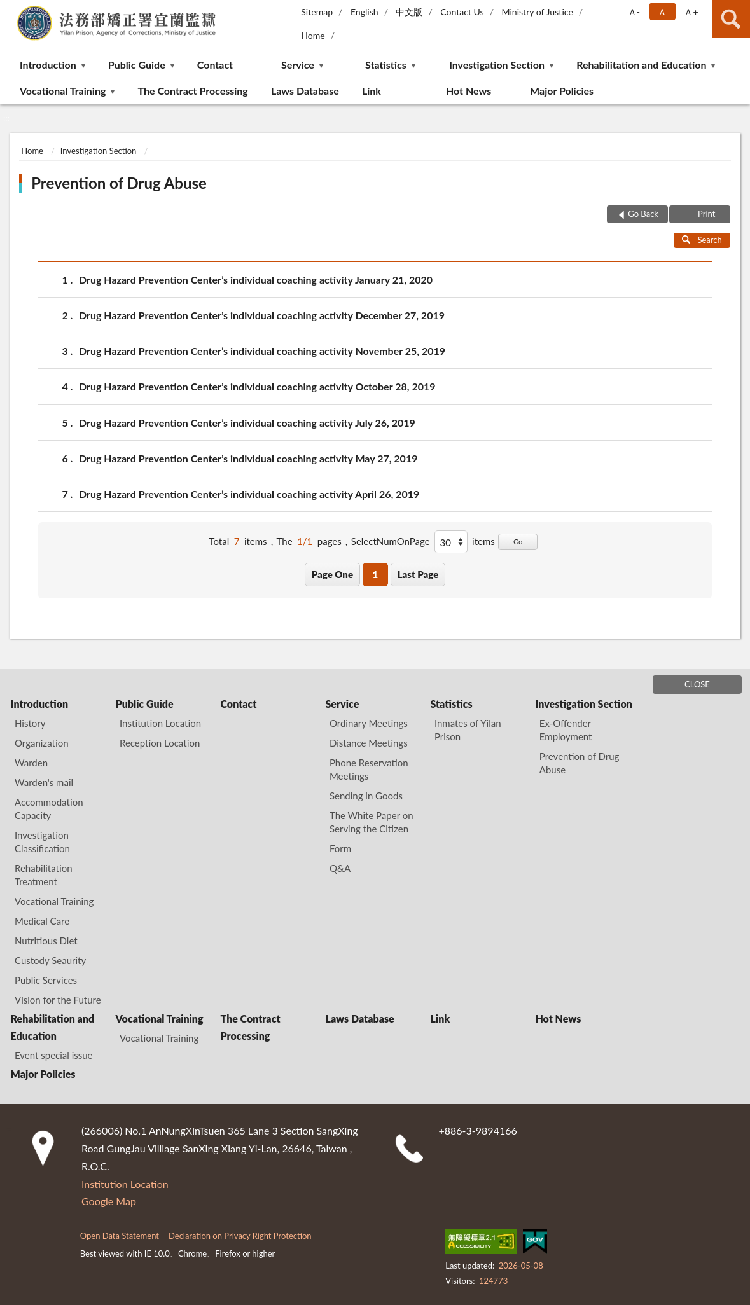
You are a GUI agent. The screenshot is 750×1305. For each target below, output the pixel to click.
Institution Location (160, 723)
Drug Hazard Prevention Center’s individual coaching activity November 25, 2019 (262, 350)
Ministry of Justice (537, 11)
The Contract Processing (192, 91)
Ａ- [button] (634, 11)
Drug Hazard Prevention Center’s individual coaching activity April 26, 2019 (249, 494)
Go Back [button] (643, 214)
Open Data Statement (119, 1236)
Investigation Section (497, 65)
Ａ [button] (662, 11)
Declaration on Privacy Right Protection (240, 1236)
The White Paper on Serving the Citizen (371, 822)
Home (312, 35)
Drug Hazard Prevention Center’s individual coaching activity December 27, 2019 (262, 315)
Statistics (385, 65)
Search (702, 240)
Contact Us (461, 11)
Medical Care (42, 921)
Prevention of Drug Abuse (119, 183)
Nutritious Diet (46, 940)
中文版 (409, 11)
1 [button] (375, 574)
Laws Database (305, 91)
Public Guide (136, 65)
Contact (215, 65)
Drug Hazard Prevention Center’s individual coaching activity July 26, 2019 (247, 422)
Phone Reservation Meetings (369, 769)
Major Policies (562, 91)
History (30, 723)
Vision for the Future (58, 999)
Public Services (46, 980)
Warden (31, 762)
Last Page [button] (418, 574)
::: (10, 9)
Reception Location (160, 743)
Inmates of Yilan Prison (467, 729)
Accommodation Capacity (49, 808)
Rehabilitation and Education (641, 65)
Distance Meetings (369, 743)
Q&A (340, 868)
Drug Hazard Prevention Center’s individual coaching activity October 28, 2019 (257, 386)
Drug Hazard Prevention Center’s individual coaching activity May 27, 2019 (248, 458)
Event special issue (54, 1055)
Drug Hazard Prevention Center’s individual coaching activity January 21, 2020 (256, 279)
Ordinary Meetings (369, 723)
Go (518, 541)
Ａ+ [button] (691, 11)
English (364, 11)
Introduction (48, 65)
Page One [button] (332, 574)
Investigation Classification (42, 841)
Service (297, 65)
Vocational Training (63, 91)
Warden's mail (44, 782)
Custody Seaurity (50, 960)
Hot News (468, 91)
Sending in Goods (366, 795)
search (731, 19)
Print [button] (706, 214)
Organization (42, 743)
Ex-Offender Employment (565, 729)
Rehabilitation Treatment (44, 874)
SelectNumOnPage (390, 541)
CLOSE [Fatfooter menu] (697, 684)
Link (371, 91)
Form (340, 848)
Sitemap (317, 11)
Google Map (108, 1201)
